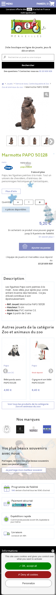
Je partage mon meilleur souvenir (24, 470)
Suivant (50, 141)
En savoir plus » (46, 236)
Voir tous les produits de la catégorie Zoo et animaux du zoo (28, 405)
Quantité (6, 202)
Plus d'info (11, 191)
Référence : (26, 163)
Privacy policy (28, 589)
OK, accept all (28, 566)
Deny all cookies (28, 574)
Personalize (28, 583)
